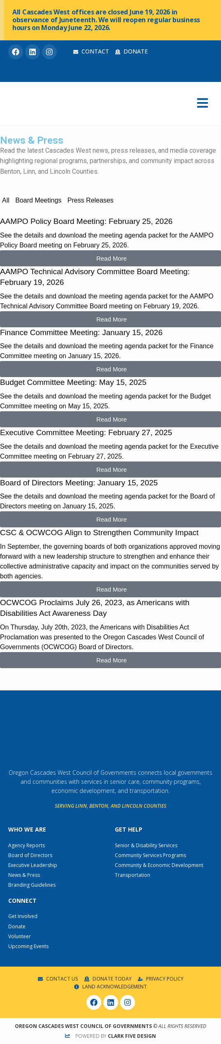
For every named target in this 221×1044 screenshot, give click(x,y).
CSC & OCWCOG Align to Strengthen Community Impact (99, 532)
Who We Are (27, 829)
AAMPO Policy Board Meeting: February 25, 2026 (86, 221)
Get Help (128, 829)
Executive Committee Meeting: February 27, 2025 (86, 432)
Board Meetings (38, 200)
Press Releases (90, 200)
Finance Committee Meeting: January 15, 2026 (81, 332)
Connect (22, 900)
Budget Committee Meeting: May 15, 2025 (73, 382)
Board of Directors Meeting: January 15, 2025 (79, 482)
